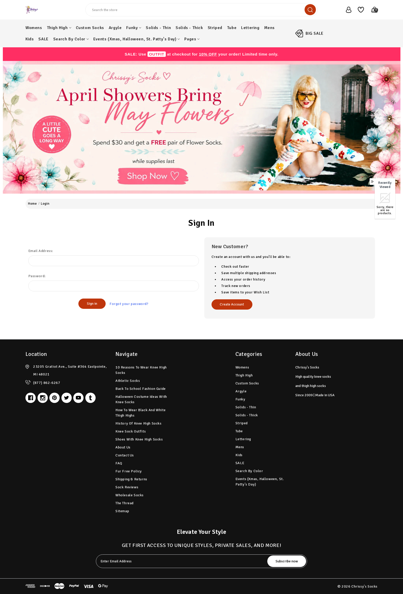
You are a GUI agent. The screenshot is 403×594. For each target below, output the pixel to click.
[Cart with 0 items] (372, 10)
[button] (201, 127)
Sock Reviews (126, 487)
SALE (43, 39)
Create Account (232, 304)
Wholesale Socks (129, 495)
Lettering (250, 27)
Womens (33, 27)
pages (191, 39)
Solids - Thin (158, 27)
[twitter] (66, 398)
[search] (310, 9)
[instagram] (43, 398)
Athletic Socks (127, 381)
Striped (215, 27)
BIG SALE (315, 33)
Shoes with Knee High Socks (139, 439)
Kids (29, 39)
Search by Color (71, 39)
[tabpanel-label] (182, 561)
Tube (231, 27)
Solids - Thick (189, 27)
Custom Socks (90, 27)
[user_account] (346, 10)
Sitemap (122, 511)
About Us (123, 447)
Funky (133, 27)
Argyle (115, 27)
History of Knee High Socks (138, 423)
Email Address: (40, 251)
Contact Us (124, 455)
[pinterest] (54, 398)
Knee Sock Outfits (130, 431)
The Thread (124, 503)
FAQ (118, 463)
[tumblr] (90, 398)
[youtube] (78, 398)
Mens (269, 27)
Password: (37, 276)
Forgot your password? (129, 304)
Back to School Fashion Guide (140, 388)
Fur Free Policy (128, 471)
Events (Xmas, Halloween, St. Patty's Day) (136, 39)
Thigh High (59, 27)
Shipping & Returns (131, 479)
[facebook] (30, 398)
